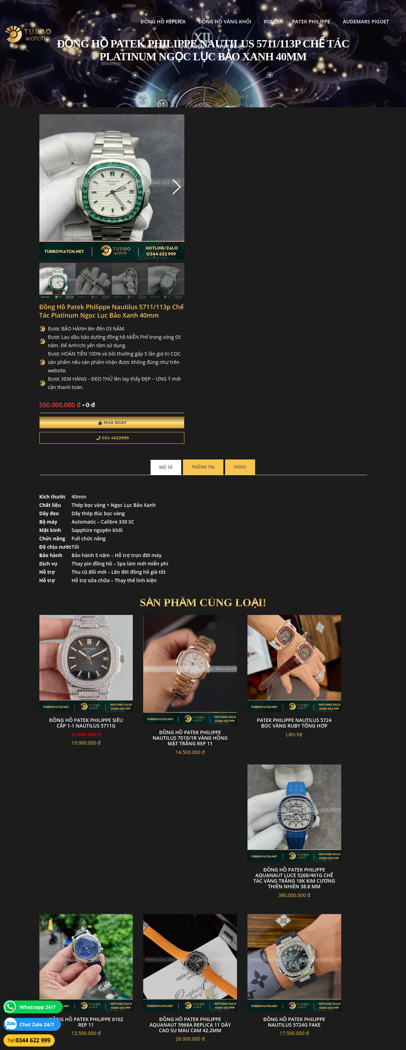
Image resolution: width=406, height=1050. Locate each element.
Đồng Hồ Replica (97, 12)
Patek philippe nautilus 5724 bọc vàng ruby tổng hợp (245, 541)
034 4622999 (211, 270)
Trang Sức (349, 12)
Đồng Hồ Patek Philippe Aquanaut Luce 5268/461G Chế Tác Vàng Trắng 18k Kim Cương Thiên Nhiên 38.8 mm (330, 546)
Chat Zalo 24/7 (37, 1024)
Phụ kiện (86, 37)
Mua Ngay (211, 255)
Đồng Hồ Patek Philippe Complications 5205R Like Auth (330, 801)
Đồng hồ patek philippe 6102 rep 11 (245, 668)
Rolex (205, 12)
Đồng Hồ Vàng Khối (158, 12)
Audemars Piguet (300, 12)
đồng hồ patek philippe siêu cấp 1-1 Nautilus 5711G (76, 541)
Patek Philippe (245, 12)
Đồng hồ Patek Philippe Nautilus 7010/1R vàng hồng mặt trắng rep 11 (161, 551)
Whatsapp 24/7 (38, 1006)
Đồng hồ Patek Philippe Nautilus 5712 (161, 807)
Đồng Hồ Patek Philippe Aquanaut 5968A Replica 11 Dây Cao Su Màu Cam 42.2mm (329, 673)
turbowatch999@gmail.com (78, 987)
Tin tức (120, 37)
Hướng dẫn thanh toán (174, 971)
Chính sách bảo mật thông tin (180, 954)
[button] (138, 172)
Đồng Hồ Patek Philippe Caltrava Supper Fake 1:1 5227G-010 (245, 801)
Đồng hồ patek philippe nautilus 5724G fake (76, 798)
